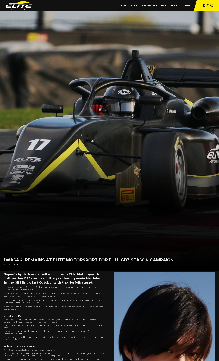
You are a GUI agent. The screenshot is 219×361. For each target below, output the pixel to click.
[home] (19, 5)
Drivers (174, 5)
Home (124, 5)
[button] (149, 5)
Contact (187, 5)
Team (163, 5)
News (134, 5)
